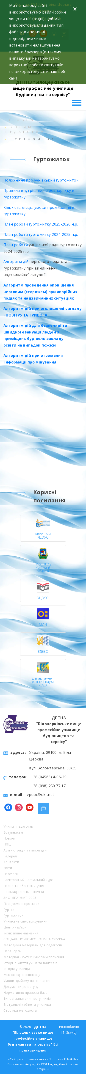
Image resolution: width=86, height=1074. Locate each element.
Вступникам (13, 832)
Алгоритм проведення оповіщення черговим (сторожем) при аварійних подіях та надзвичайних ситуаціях (40, 292)
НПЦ (7, 844)
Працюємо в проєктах (21, 903)
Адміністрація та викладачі (25, 850)
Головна (19, 120)
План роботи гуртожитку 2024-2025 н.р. (40, 234)
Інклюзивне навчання (21, 933)
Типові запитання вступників (27, 998)
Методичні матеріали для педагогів (32, 945)
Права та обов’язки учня (23, 886)
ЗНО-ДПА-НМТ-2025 (19, 897)
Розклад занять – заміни (23, 891)
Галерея (10, 856)
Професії (10, 874)
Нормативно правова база (25, 992)
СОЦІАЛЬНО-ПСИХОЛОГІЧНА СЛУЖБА (34, 939)
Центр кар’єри (14, 927)
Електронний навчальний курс (28, 880)
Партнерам (12, 951)
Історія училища (16, 969)
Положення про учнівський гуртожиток (40, 180)
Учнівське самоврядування (25, 921)
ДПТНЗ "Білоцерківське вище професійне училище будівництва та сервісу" (43, 88)
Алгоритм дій (16, 261)
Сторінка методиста (20, 1010)
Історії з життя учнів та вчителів (30, 963)
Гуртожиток (13, 915)
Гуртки (8, 909)
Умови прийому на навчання (26, 980)
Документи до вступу (21, 986)
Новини (9, 838)
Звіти (7, 868)
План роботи (15, 244)
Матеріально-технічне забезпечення (33, 957)
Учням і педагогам (18, 826)
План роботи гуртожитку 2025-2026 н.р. (40, 224)
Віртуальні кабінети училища (27, 1004)
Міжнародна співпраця (22, 974)
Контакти (11, 862)
